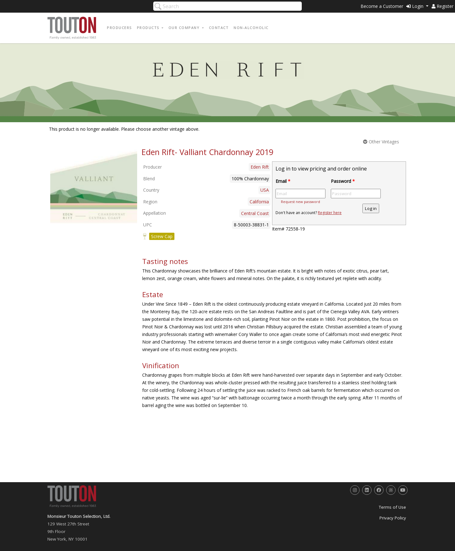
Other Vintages (381, 142)
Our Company (184, 27)
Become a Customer (382, 6)
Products (149, 27)
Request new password (300, 201)
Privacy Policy (392, 518)
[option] (93, 187)
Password (343, 181)
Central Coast (255, 213)
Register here (330, 212)
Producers (119, 27)
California (259, 202)
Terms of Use (392, 507)
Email (283, 181)
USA (264, 190)
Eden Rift (260, 167)
